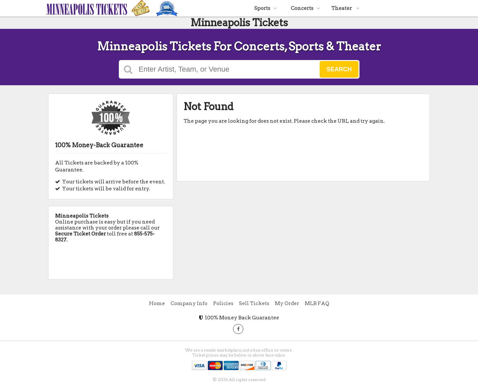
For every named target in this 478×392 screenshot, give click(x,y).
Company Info (189, 303)
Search (339, 69)
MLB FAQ (317, 303)
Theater (345, 8)
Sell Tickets (254, 303)
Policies (223, 303)
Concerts (305, 8)
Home (157, 303)
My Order (287, 303)
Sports (265, 8)
